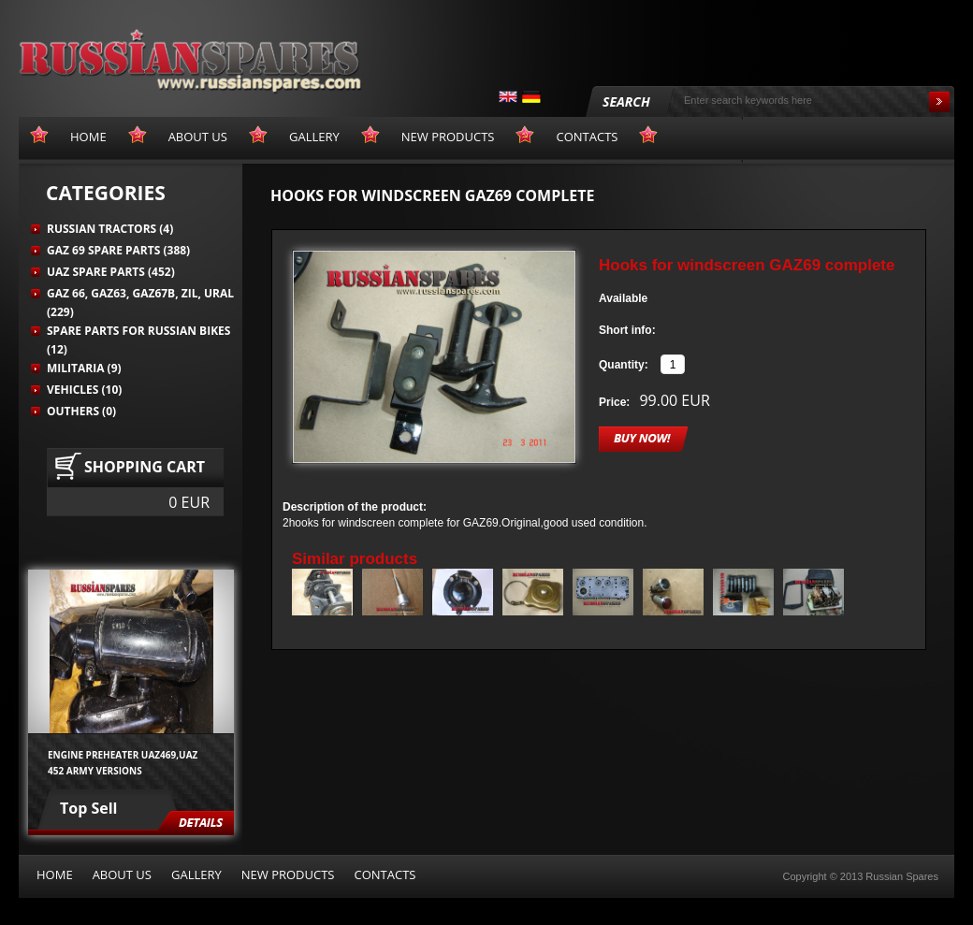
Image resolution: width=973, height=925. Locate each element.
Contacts (384, 874)
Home (54, 874)
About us (122, 874)
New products (288, 874)
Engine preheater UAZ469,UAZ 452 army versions (122, 762)
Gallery (196, 874)
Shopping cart (144, 466)
